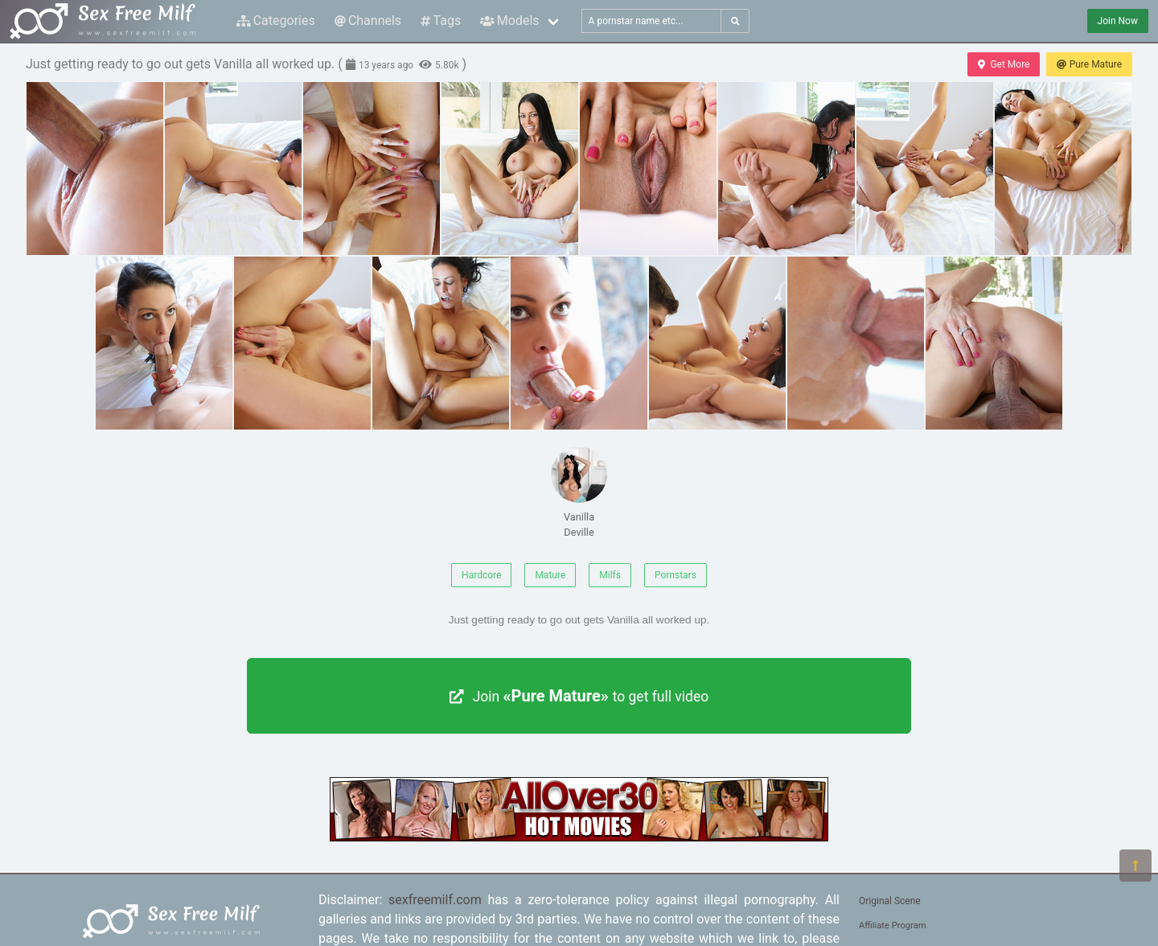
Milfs (610, 575)
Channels (368, 20)
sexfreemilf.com (435, 899)
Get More (1003, 64)
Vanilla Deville (579, 492)
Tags (441, 20)
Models (509, 20)
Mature (550, 575)
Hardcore (481, 575)
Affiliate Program (892, 925)
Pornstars (675, 575)
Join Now (1118, 21)
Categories (275, 20)
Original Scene (890, 901)
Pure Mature (1089, 64)
